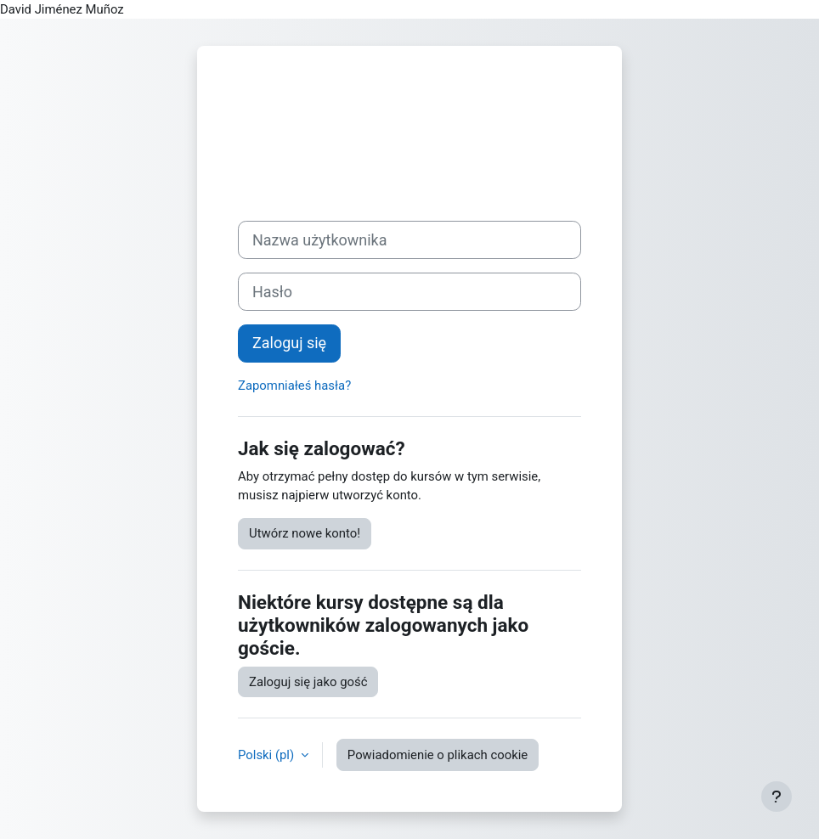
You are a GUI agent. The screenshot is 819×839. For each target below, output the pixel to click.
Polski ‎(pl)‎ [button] (267, 755)
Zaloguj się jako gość (308, 682)
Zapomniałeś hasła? (294, 385)
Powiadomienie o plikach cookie (437, 755)
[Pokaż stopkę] (776, 796)
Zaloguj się (289, 343)
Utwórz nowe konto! (304, 533)
